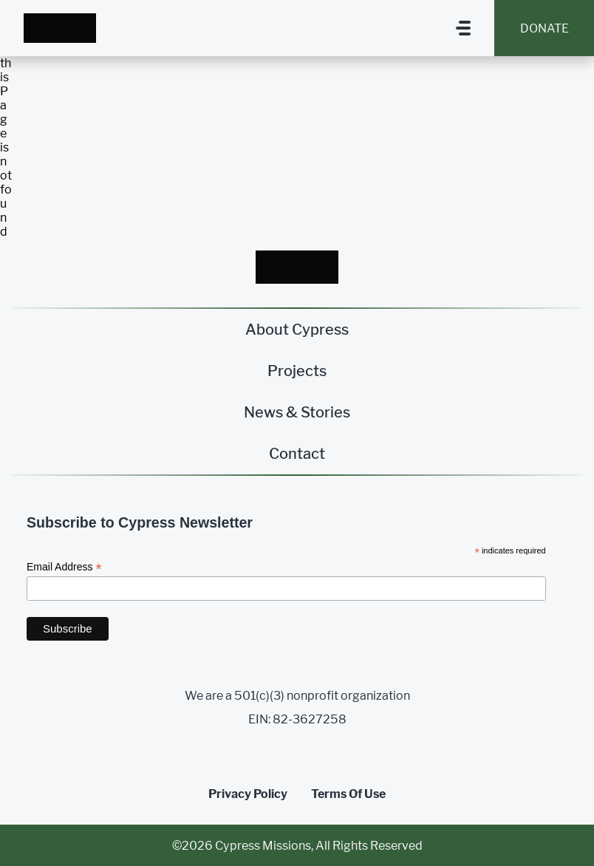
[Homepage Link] (60, 27)
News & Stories (297, 412)
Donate (544, 28)
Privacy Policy (247, 794)
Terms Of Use (348, 794)
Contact (297, 454)
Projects (297, 371)
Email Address (64, 567)
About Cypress (297, 329)
